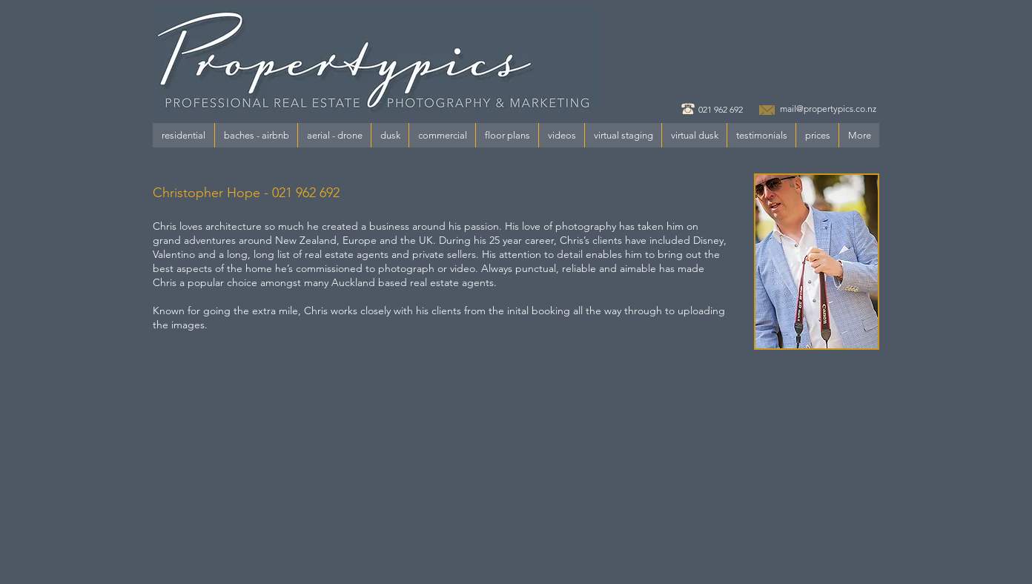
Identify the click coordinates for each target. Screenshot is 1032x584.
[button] (183, 135)
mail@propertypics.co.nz (828, 108)
